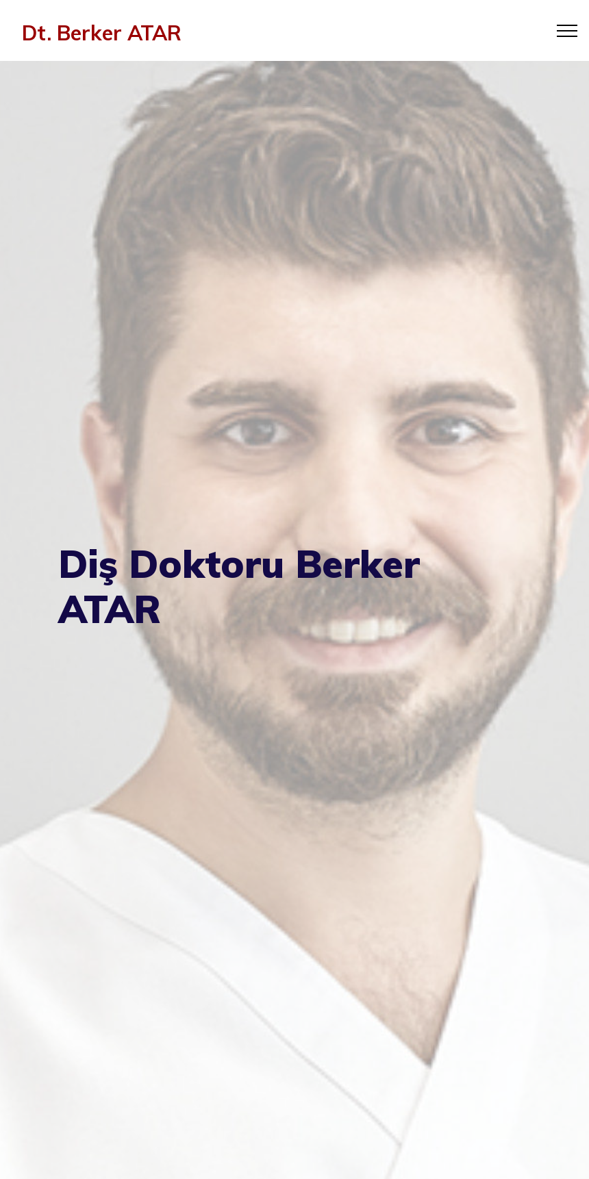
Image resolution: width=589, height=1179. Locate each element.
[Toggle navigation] (567, 30)
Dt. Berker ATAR (101, 33)
